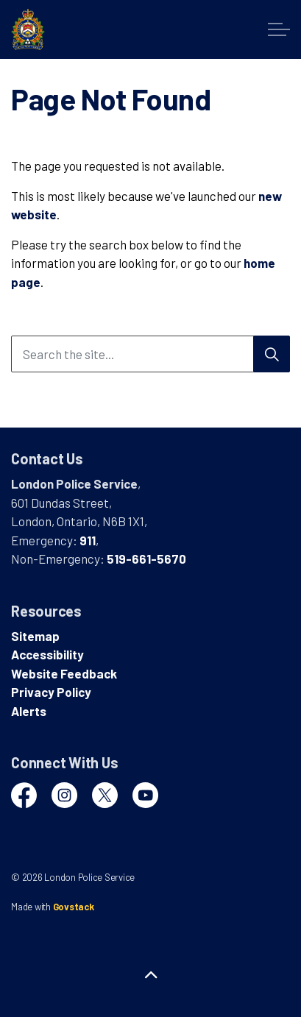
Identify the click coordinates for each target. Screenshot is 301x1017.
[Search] (271, 354)
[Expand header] (279, 29)
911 (87, 540)
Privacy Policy (51, 691)
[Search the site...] (150, 354)
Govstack (73, 907)
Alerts (28, 711)
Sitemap (35, 635)
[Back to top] (150, 974)
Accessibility (47, 654)
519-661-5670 (146, 558)
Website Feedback (64, 673)
